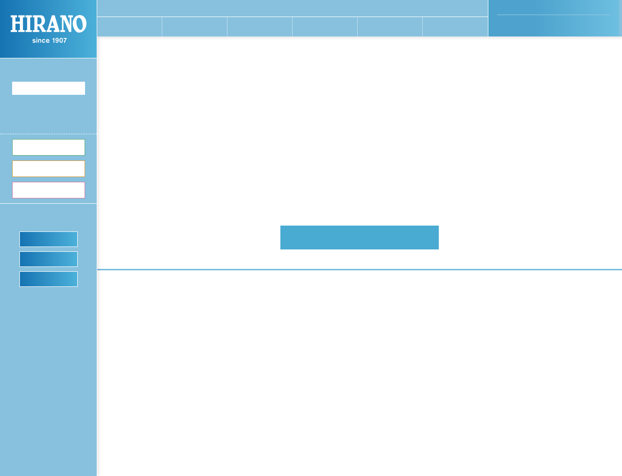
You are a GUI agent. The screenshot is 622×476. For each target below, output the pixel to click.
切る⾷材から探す (353, 304)
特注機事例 (418, 304)
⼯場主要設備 (271, 324)
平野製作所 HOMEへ (359, 237)
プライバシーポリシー (512, 381)
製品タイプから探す (356, 324)
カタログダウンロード (359, 421)
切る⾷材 (49, 147)
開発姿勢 (264, 304)
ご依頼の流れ (422, 314)
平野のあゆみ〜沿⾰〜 (283, 378)
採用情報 (264, 400)
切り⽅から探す (350, 314)
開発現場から (271, 314)
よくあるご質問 (350, 410)
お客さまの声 (497, 304)
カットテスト (49, 258)
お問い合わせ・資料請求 (514, 369)
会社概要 (264, 368)
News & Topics (505, 357)
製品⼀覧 (49, 189)
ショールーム (49, 278)
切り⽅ (49, 168)
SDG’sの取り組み (277, 389)
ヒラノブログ (422, 368)
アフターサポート (353, 400)
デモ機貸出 (49, 238)
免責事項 (491, 392)
